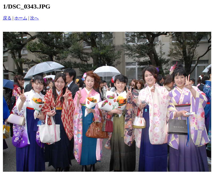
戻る (7, 18)
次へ (34, 18)
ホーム (20, 18)
